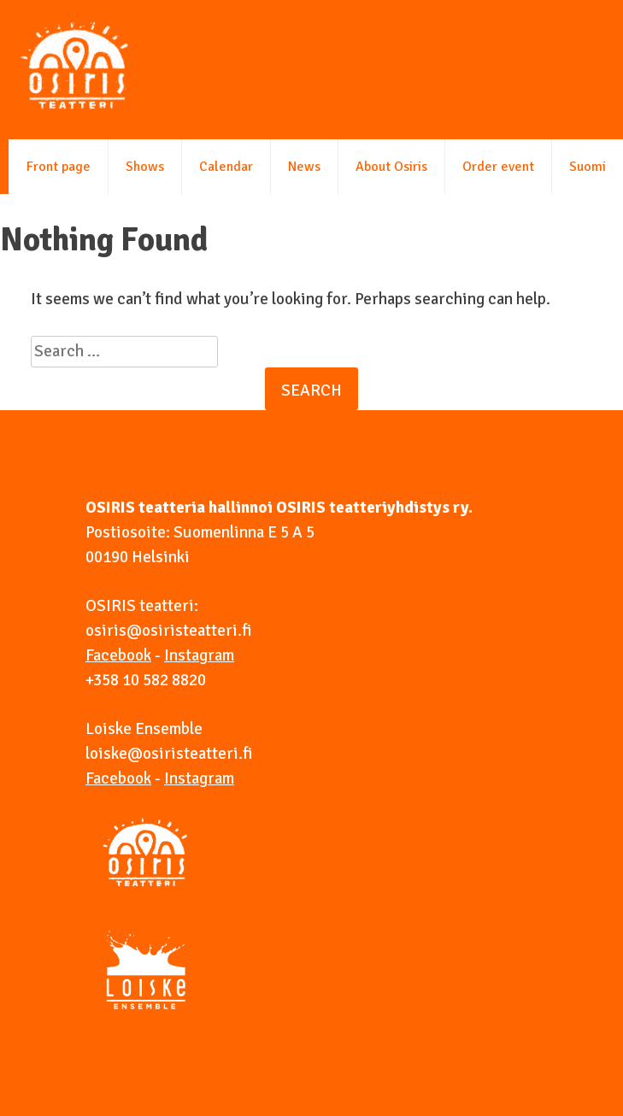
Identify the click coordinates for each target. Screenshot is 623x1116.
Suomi (587, 166)
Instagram (199, 655)
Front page (58, 166)
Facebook (118, 655)
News (304, 166)
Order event (498, 166)
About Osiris (391, 166)
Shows (145, 166)
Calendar (226, 166)
